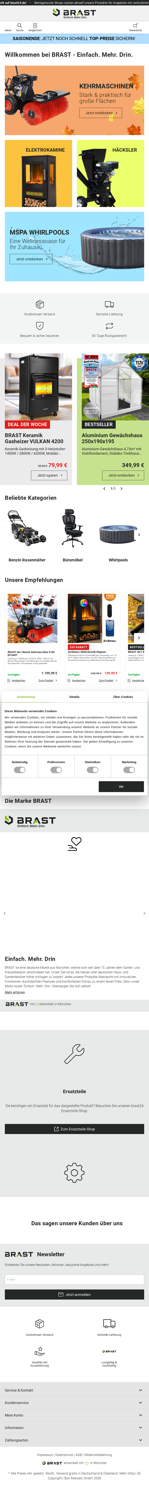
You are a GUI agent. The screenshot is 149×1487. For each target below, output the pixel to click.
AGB (79, 1455)
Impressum (45, 1455)
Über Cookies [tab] (123, 696)
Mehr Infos (127, 1474)
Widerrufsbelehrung (98, 1455)
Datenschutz (64, 1455)
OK (121, 786)
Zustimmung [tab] (26, 696)
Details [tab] (74, 696)
